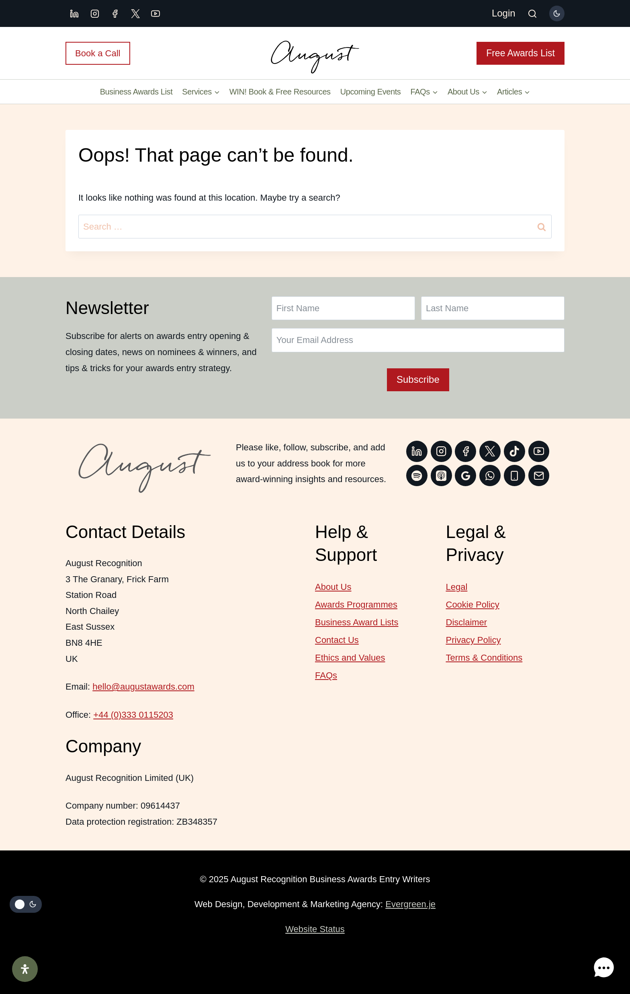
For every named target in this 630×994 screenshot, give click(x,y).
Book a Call (98, 53)
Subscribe (418, 379)
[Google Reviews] (465, 475)
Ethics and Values (350, 658)
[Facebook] (115, 14)
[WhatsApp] (490, 475)
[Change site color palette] (557, 13)
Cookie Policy (472, 605)
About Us (333, 587)
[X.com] (135, 14)
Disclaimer (466, 622)
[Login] (503, 13)
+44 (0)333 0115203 (133, 715)
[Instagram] (95, 14)
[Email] (539, 475)
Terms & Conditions (484, 658)
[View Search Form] (532, 14)
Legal (457, 587)
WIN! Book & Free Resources (280, 91)
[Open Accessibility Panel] (25, 969)
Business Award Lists (356, 622)
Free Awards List (520, 53)
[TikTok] (514, 451)
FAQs (326, 675)
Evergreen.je (410, 904)
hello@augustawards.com (143, 687)
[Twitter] (490, 451)
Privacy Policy (473, 640)
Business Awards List (136, 91)
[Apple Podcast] (441, 475)
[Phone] (514, 475)
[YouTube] (155, 14)
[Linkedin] (74, 14)
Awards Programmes (356, 605)
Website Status (315, 929)
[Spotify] (417, 475)
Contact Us (337, 640)
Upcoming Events (370, 91)
